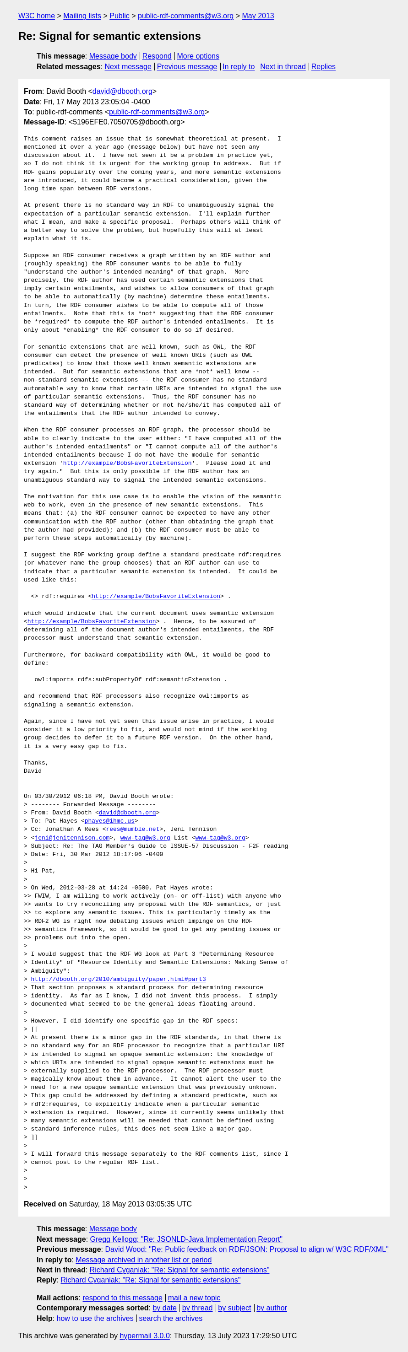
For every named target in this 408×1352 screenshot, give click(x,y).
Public (119, 16)
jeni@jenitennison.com (71, 838)
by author (271, 1308)
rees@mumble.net (132, 829)
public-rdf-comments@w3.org (186, 16)
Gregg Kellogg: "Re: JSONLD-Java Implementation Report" (186, 1239)
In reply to (239, 66)
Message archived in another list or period (144, 1260)
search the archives (171, 1318)
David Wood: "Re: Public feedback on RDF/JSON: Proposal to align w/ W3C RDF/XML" (246, 1249)
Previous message (187, 66)
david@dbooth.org (122, 91)
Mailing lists (82, 16)
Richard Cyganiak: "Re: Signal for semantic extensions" (180, 1270)
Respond (157, 56)
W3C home (36, 16)
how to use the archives (95, 1318)
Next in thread (283, 66)
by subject (234, 1308)
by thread (197, 1308)
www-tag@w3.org (145, 838)
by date (164, 1308)
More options (198, 56)
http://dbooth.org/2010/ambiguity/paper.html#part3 (118, 979)
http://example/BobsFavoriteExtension (127, 463)
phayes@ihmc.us (110, 821)
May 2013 (258, 16)
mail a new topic (194, 1298)
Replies (323, 66)
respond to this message (122, 1298)
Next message (128, 66)
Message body (113, 56)
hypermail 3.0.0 (144, 1336)
